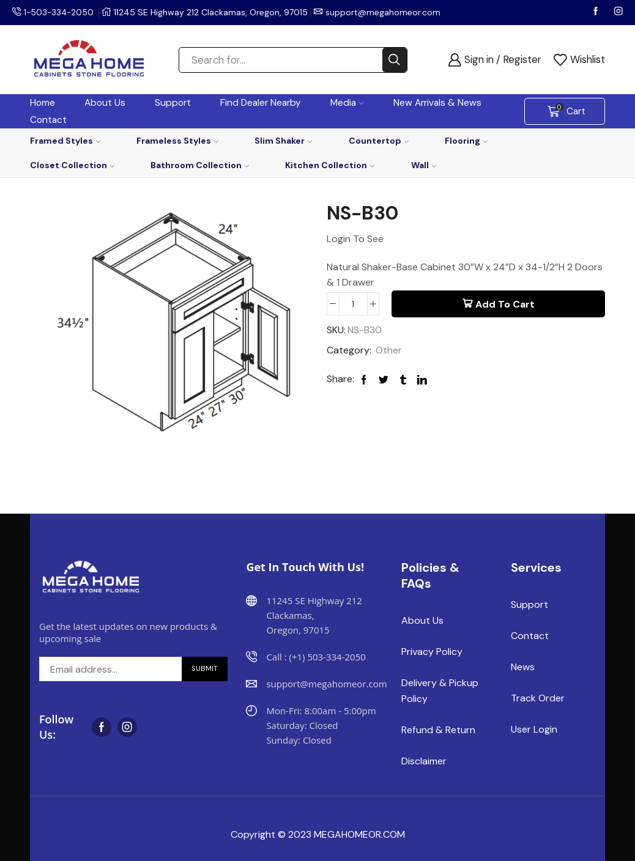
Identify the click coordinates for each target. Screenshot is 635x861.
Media (347, 103)
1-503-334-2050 (60, 12)
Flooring (466, 140)
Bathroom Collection (199, 165)
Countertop (379, 140)
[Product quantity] (353, 304)
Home (42, 103)
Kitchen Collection (329, 165)
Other (389, 350)
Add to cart (505, 304)
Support (173, 103)
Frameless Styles (177, 140)
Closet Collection (72, 165)
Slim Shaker (283, 140)
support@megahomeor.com (385, 12)
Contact (48, 120)
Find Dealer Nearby (260, 103)
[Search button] (394, 60)
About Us (104, 103)
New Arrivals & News (437, 103)
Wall (423, 165)
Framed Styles (65, 140)
